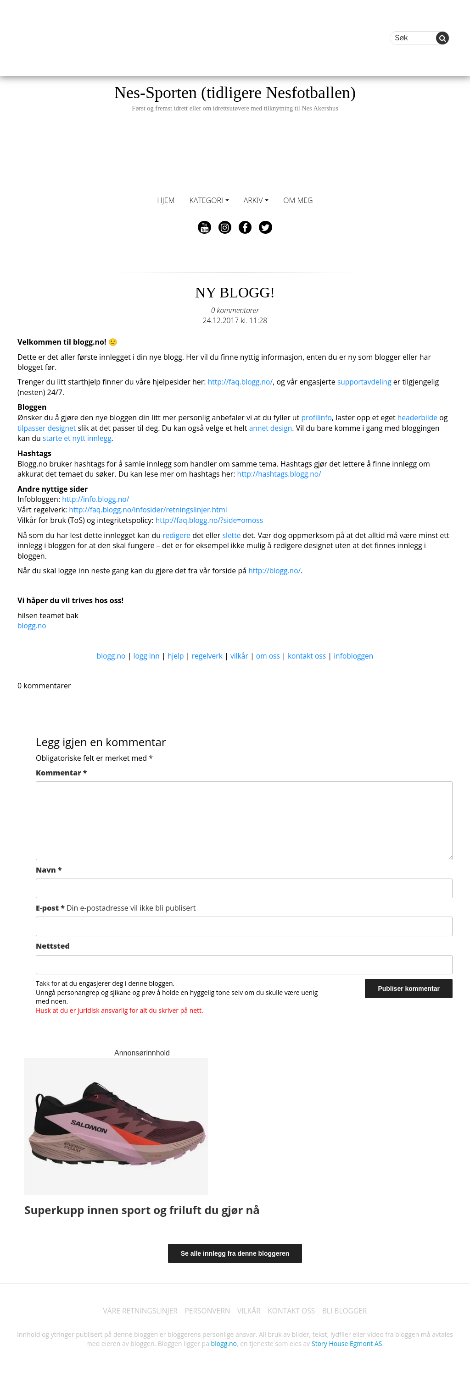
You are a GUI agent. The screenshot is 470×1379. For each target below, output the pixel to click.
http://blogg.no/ (275, 569)
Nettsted (53, 943)
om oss (268, 653)
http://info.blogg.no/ (96, 498)
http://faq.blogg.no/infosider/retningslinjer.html (150, 508)
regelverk (206, 653)
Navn (49, 867)
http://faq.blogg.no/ (241, 382)
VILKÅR (249, 1308)
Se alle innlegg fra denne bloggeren (235, 1250)
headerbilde (419, 417)
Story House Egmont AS (347, 1341)
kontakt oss (308, 653)
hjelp (174, 653)
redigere (176, 533)
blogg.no (32, 623)
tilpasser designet (47, 427)
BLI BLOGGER (347, 1308)
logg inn (144, 653)
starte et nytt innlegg (78, 437)
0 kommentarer (235, 310)
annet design (273, 427)
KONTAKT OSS (293, 1308)
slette (232, 533)
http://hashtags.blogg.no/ (280, 473)
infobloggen (356, 653)
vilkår (239, 653)
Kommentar (61, 770)
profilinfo (317, 417)
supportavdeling (367, 382)
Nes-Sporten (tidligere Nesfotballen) (235, 97)
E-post (116, 905)
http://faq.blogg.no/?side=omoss (211, 518)
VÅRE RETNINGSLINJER (137, 1308)
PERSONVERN (206, 1308)
